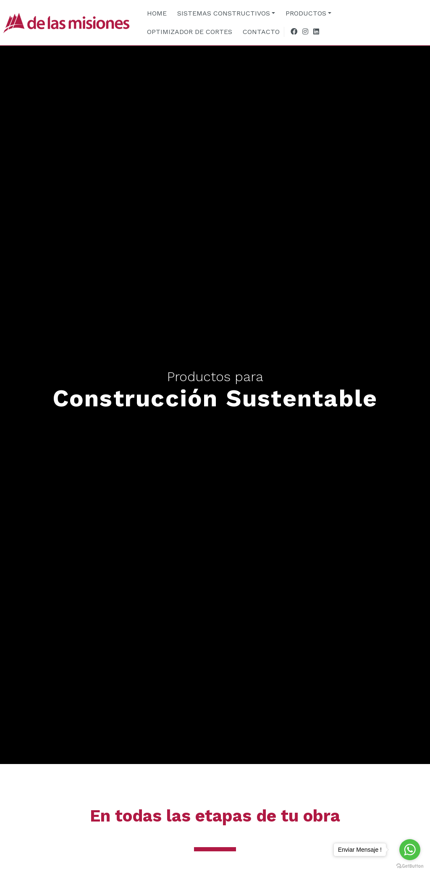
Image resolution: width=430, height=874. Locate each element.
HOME (157, 13)
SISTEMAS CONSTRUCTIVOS (223, 13)
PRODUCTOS (306, 13)
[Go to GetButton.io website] (409, 865)
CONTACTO (261, 32)
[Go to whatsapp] (409, 849)
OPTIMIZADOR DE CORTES (189, 32)
